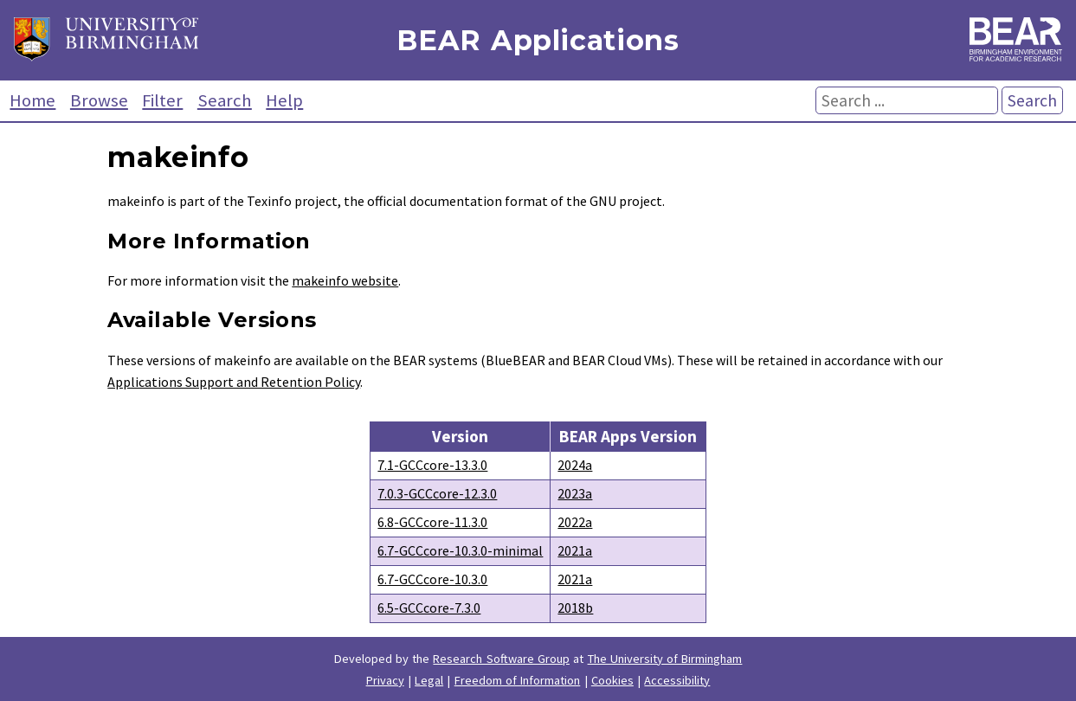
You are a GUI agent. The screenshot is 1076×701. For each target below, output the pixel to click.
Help (284, 100)
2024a (574, 464)
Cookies (612, 680)
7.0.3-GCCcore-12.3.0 (437, 493)
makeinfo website (345, 280)
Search (224, 100)
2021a (574, 550)
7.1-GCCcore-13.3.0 (432, 464)
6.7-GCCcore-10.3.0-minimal (460, 550)
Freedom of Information (517, 680)
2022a (574, 522)
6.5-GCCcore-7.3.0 (428, 607)
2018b (575, 607)
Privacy (385, 680)
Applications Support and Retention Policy (233, 381)
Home (32, 100)
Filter (162, 100)
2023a (574, 493)
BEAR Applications (537, 40)
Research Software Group (501, 658)
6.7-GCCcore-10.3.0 (432, 579)
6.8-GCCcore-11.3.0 (432, 522)
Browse (99, 100)
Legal (429, 680)
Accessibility (677, 680)
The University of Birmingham (665, 658)
